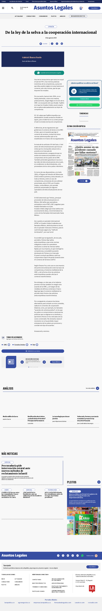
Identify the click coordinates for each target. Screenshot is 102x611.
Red (34, 345)
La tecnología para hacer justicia (61, 418)
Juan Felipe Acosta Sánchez (63, 421)
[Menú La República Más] (3, 8)
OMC (5, 345)
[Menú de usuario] (80, 8)
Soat (27, 1)
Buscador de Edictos (78, 16)
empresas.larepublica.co (42, 603)
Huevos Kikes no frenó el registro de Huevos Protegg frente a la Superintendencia (83, 495)
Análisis (8, 388)
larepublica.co (9, 603)
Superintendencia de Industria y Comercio (72, 1)
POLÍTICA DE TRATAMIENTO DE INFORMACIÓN (59, 586)
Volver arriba (92, 555)
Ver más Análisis (92, 388)
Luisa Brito (39, 423)
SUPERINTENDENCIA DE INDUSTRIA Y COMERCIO (58, 591)
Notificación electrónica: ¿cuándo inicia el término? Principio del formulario (37, 419)
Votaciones (91, 1)
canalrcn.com (79, 603)
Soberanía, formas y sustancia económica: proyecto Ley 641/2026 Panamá (87, 419)
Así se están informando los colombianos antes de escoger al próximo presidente (54, 495)
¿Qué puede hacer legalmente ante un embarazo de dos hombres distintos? (32, 495)
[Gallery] (33, 361)
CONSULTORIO (30, 16)
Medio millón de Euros (10, 416)
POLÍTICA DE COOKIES (38, 591)
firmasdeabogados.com (62, 603)
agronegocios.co (24, 603)
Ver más (83, 181)
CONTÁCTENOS (36, 579)
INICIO (3, 579)
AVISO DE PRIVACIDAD (58, 583)
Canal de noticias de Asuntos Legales (49, 73)
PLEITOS (53, 16)
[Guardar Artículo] (43, 43)
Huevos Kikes (53, 1)
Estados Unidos (19, 345)
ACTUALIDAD (19, 16)
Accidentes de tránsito (16, 1)
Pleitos (71, 482)
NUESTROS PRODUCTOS (39, 583)
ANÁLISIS (62, 16)
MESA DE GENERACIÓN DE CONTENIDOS (58, 579)
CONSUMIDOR (43, 16)
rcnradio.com (93, 603)
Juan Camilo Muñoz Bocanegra (88, 423)
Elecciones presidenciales (39, 1)
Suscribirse (94, 8)
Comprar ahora (84, 99)
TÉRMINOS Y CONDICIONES (39, 587)
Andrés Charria (14, 419)
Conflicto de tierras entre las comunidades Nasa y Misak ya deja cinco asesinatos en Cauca (10, 495)
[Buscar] (12, 8)
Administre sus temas (33, 351)
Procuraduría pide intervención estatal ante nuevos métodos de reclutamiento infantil (15, 469)
